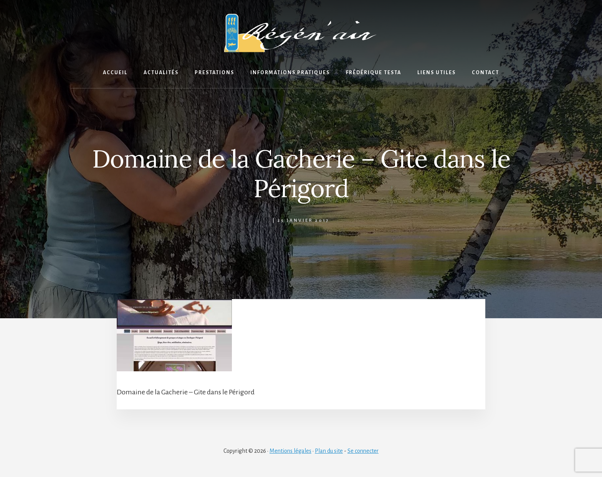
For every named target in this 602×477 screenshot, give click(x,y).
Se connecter (363, 451)
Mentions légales (290, 451)
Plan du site (329, 451)
